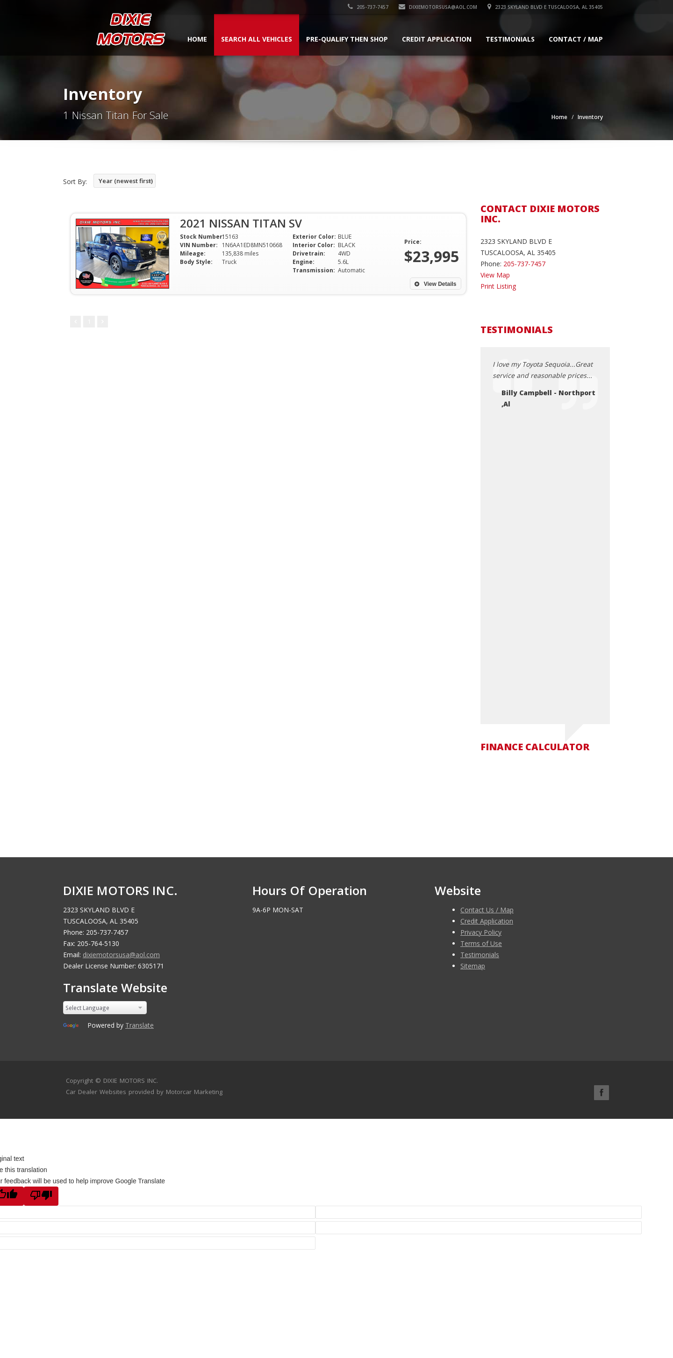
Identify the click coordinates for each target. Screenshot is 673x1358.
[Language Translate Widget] (105, 1007)
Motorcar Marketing (194, 1092)
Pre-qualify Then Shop (347, 39)
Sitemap (472, 965)
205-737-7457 (368, 7)
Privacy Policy (480, 932)
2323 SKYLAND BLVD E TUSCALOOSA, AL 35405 (545, 7)
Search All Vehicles (256, 39)
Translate (139, 1025)
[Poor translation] (41, 1196)
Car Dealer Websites (96, 1092)
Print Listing (498, 286)
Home (197, 39)
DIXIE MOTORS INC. (130, 1080)
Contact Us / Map (487, 909)
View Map (495, 274)
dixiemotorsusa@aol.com (438, 7)
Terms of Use (481, 943)
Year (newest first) (126, 181)
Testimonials (510, 39)
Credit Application (437, 39)
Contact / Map (576, 39)
